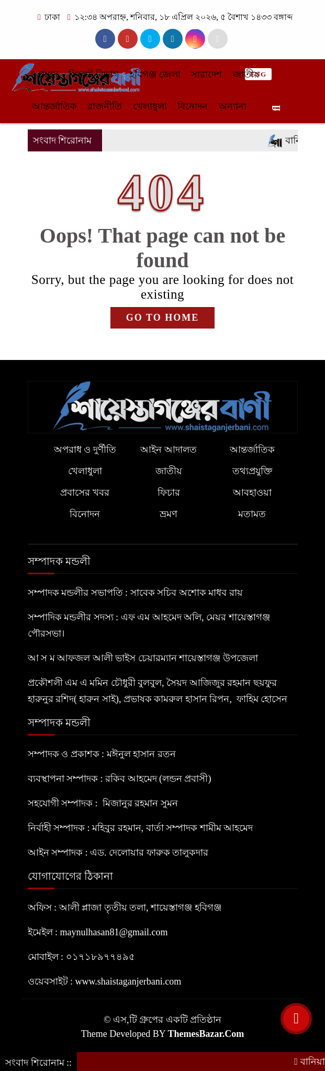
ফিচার (169, 492)
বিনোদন (192, 106)
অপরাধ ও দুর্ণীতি (85, 449)
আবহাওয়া (252, 492)
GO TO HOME (162, 317)
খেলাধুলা (150, 106)
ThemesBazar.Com (205, 1034)
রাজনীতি (104, 106)
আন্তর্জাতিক (54, 106)
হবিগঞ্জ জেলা (155, 74)
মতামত (252, 514)
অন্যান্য (232, 106)
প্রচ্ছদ (45, 74)
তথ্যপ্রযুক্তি (252, 471)
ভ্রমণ (168, 514)
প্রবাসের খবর (84, 492)
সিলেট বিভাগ (94, 74)
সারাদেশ (206, 74)
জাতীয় (246, 74)
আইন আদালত (168, 449)
